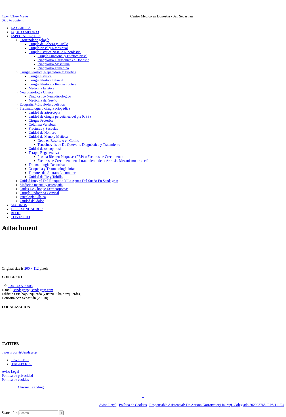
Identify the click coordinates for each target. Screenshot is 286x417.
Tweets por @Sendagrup (19, 352)
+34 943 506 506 (20, 286)
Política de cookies (15, 379)
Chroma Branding (31, 387)
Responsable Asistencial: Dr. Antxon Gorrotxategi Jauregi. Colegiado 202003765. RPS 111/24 (216, 405)
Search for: (10, 413)
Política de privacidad (17, 375)
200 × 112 (31, 268)
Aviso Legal (10, 371)
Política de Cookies (133, 405)
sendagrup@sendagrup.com (33, 290)
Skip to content (12, 20)
